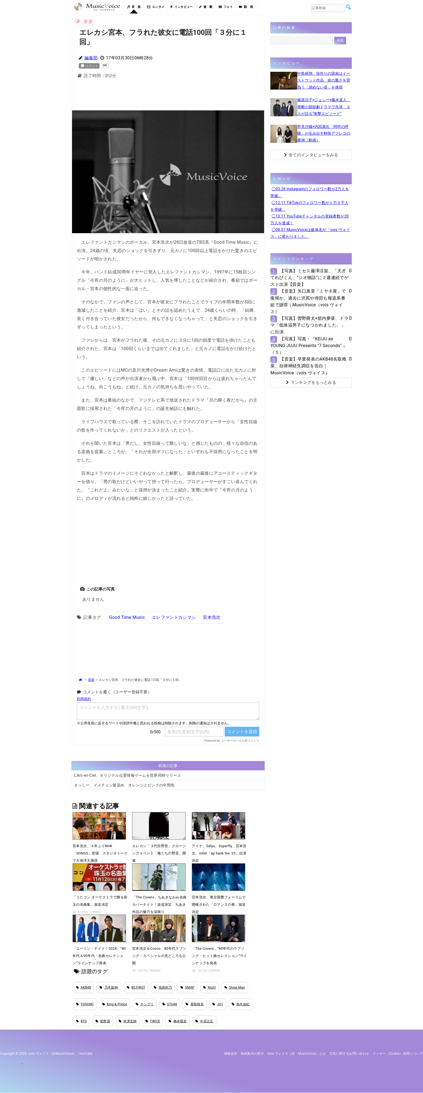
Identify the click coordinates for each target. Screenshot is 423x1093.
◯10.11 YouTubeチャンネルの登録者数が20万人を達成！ (309, 219)
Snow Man (234, 987)
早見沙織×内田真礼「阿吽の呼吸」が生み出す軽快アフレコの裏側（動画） (323, 133)
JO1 (217, 1004)
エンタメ (156, 7)
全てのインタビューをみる (311, 154)
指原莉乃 (163, 987)
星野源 (102, 1021)
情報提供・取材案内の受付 (244, 1053)
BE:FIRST (136, 987)
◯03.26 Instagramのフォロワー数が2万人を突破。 (309, 192)
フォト (226, 7)
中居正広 (204, 1021)
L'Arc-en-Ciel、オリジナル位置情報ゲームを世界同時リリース (127, 775)
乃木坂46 (109, 987)
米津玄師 (128, 1021)
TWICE (152, 1021)
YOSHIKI (85, 1004)
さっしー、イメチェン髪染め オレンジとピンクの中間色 (124, 785)
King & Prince (114, 1004)
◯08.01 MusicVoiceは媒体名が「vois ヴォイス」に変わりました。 (310, 233)
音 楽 (134, 7)
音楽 (91, 680)
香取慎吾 (195, 1004)
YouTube (86, 1053)
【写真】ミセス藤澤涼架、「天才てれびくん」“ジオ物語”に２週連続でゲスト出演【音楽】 (309, 277)
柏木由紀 (241, 1004)
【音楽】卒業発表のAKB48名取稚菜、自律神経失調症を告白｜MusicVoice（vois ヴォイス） (308, 366)
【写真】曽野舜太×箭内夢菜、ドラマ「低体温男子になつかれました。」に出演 (309, 325)
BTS (81, 1021)
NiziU (209, 987)
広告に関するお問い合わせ (349, 1053)
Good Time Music (127, 617)
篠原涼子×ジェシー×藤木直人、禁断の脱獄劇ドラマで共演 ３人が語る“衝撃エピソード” (323, 107)
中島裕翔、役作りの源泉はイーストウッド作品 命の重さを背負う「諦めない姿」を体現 (323, 80)
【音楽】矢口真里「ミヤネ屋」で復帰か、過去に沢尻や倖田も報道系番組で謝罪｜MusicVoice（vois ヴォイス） (308, 301)
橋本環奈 (178, 1021)
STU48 (169, 1004)
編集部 (91, 57)
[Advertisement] (168, 96)
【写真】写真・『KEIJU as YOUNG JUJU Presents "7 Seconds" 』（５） (308, 345)
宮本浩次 (211, 617)
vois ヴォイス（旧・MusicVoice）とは (296, 1053)
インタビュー (181, 7)
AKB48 (83, 987)
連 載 (206, 7)
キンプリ (145, 1004)
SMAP (187, 987)
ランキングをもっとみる (311, 382)
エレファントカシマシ (174, 617)
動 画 (246, 7)
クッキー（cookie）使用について (398, 1053)
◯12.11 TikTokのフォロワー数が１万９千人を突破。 (309, 206)
